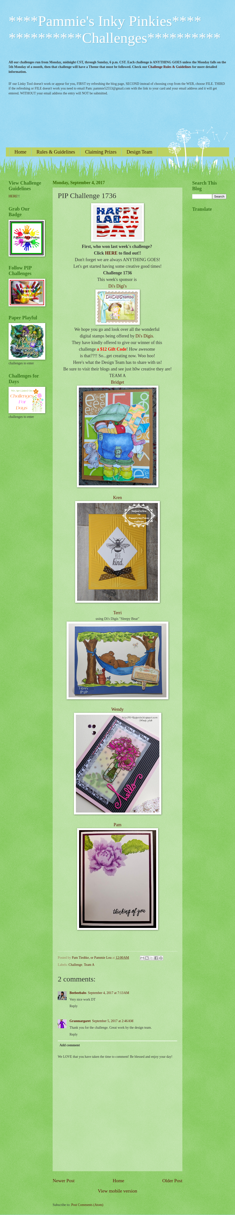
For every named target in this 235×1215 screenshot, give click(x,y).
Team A (89, 965)
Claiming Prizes (101, 152)
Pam (117, 824)
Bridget (117, 382)
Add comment (69, 1045)
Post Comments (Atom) (87, 1205)
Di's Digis (144, 336)
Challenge (75, 965)
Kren (117, 497)
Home (20, 152)
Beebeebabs (78, 993)
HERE (111, 253)
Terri (117, 612)
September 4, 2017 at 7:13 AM (108, 993)
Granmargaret (80, 1021)
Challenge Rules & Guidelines (169, 67)
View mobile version (117, 1190)
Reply (74, 1006)
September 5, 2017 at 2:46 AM (112, 1021)
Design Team (139, 152)
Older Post (172, 1180)
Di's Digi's (117, 286)
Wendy (117, 709)
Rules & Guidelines (55, 152)
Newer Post (64, 1180)
